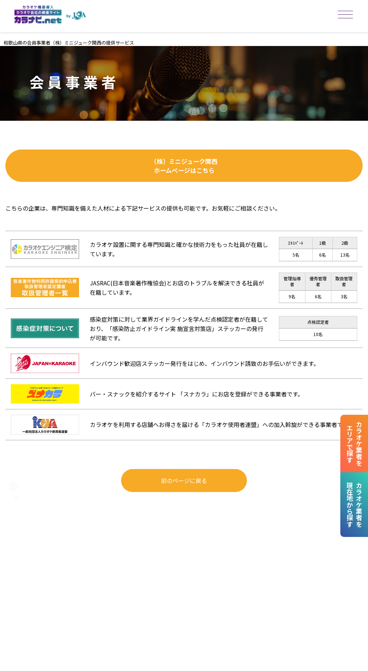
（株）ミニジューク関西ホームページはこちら (184, 170)
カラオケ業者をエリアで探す (354, 443)
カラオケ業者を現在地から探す (354, 504)
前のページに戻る (184, 488)
